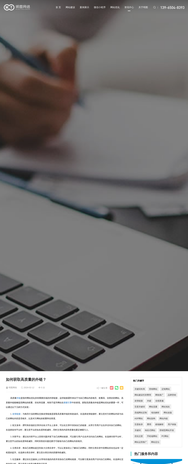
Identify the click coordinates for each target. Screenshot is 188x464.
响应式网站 (150, 430)
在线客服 (159, 401)
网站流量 (153, 407)
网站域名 (166, 407)
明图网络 (13, 387)
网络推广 (159, 395)
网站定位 (155, 442)
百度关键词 (140, 407)
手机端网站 (152, 436)
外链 (18, 398)
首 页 (58, 7)
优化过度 (139, 436)
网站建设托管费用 (143, 395)
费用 (149, 424)
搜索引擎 (68, 403)
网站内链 (164, 418)
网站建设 (70, 7)
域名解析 (155, 412)
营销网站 (153, 389)
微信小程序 (100, 7)
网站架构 (151, 418)
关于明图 (143, 7)
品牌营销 (172, 395)
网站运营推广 (141, 442)
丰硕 (149, 401)
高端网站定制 (141, 412)
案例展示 (84, 7)
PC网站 (165, 436)
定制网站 (166, 389)
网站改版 (168, 412)
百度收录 (139, 424)
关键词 (138, 430)
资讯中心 (129, 8)
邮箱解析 (159, 424)
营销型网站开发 (167, 430)
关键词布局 (140, 389)
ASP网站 (139, 418)
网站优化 (115, 7)
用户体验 (172, 424)
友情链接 (16, 414)
